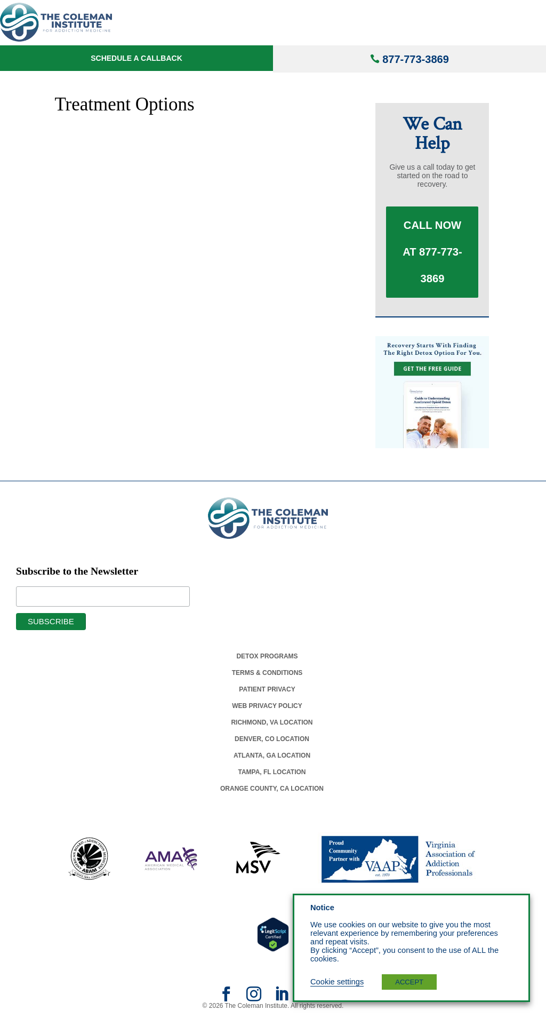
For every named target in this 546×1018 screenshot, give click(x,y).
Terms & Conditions (267, 673)
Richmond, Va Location (271, 722)
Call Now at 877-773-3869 (432, 252)
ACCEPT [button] (409, 982)
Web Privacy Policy (267, 706)
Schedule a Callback (136, 58)
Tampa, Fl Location (272, 772)
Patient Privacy (267, 689)
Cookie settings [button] (337, 981)
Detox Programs (267, 656)
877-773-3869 (415, 59)
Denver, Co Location (272, 739)
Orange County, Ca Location (272, 788)
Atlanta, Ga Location (272, 755)
